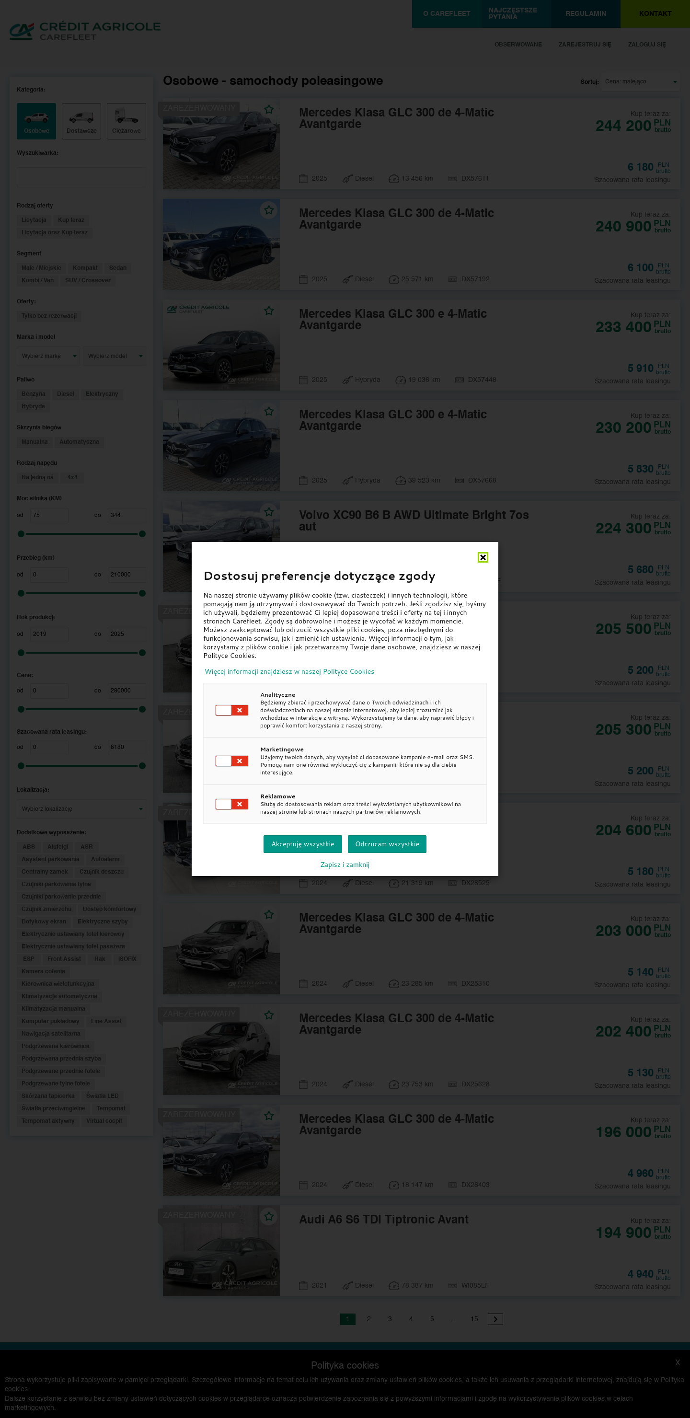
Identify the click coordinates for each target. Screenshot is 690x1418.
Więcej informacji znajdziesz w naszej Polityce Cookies (289, 671)
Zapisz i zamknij (345, 864)
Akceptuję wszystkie (302, 844)
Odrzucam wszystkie (387, 844)
